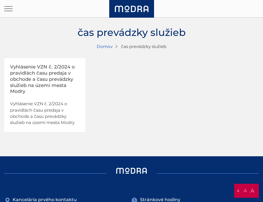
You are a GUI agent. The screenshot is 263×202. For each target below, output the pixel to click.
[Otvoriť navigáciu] (8, 8)
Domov (105, 46)
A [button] (238, 191)
